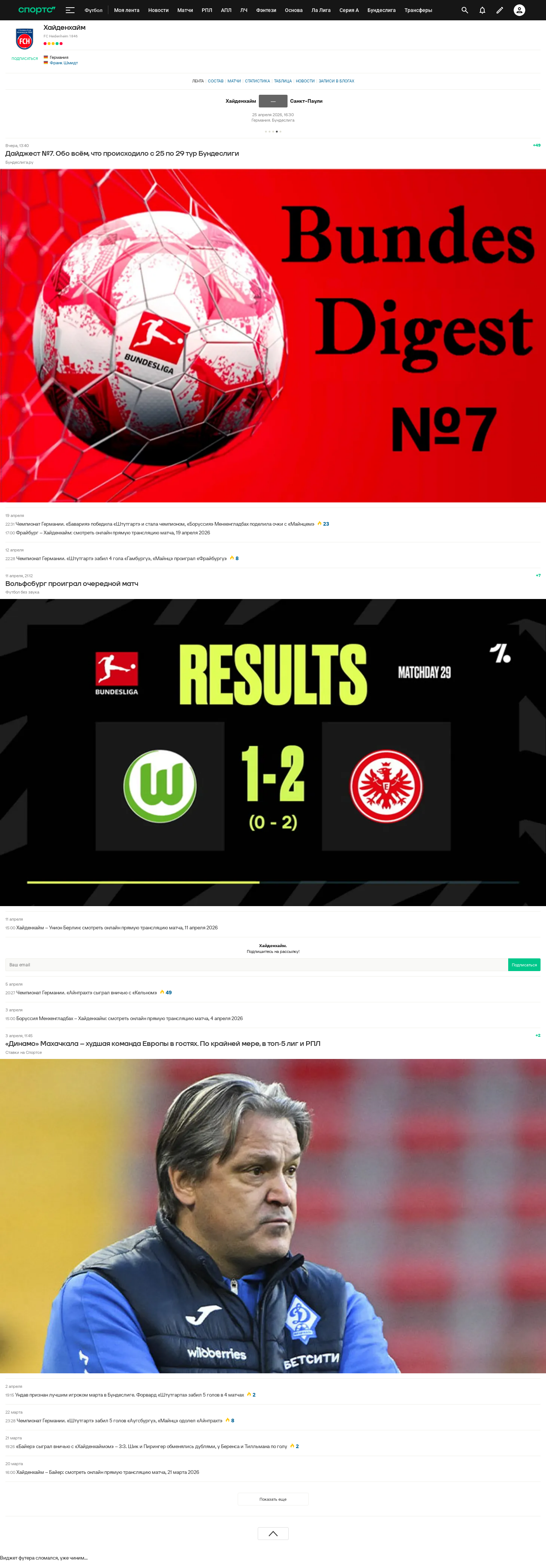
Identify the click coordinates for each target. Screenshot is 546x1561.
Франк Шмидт (64, 62)
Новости (305, 80)
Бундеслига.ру (19, 162)
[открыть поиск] (465, 10)
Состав (216, 80)
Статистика (257, 80)
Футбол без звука (22, 592)
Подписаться (25, 58)
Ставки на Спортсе (23, 1052)
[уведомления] (482, 10)
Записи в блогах (336, 80)
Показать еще (273, 1499)
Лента (198, 80)
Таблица (283, 80)
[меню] (70, 10)
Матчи (234, 80)
